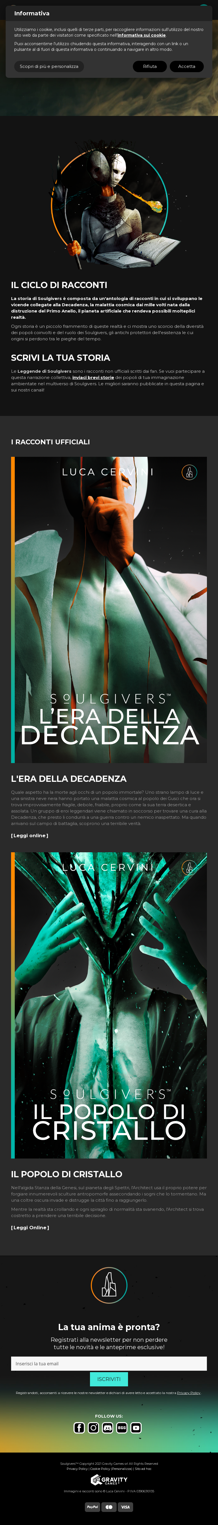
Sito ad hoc (143, 1469)
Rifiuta (150, 66)
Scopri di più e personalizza (49, 66)
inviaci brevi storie (93, 377)
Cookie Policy (100, 1469)
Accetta (186, 66)
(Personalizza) (121, 1469)
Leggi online (29, 835)
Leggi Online (30, 1227)
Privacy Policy (188, 1393)
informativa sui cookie (142, 35)
